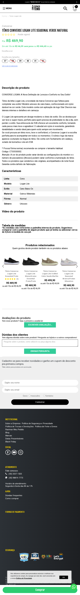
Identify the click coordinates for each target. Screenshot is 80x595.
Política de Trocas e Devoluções (19, 426)
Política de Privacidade (24, 578)
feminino (49, 396)
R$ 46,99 (19, 46)
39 (20, 61)
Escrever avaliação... (40, 324)
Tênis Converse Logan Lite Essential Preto (11, 273)
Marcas (8, 435)
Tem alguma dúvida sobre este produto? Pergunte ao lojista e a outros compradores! (39, 337)
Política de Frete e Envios (46, 426)
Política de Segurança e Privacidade (37, 423)
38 (13, 61)
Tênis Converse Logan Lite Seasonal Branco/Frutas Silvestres (69, 276)
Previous (3, 2)
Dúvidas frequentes (13, 495)
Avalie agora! (24, 34)
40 (28, 61)
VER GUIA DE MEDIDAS (10, 66)
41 (35, 61)
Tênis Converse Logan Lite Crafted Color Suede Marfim (49, 273)
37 (5, 61)
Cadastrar (40, 402)
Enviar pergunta (40, 351)
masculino (35, 396)
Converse (7, 26)
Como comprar (12, 498)
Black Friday (10, 441)
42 (43, 61)
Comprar (40, 590)
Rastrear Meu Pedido (14, 429)
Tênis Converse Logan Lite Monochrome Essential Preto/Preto (30, 276)
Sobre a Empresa (12, 423)
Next (76, 2)
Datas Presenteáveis (14, 438)
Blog (7, 432)
